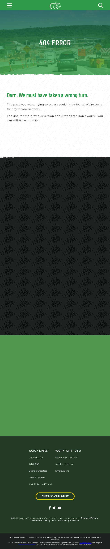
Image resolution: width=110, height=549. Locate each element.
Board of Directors (38, 470)
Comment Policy (40, 520)
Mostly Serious (70, 520)
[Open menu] (9, 5)
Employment (62, 470)
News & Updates (37, 477)
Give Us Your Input (55, 496)
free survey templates (27, 544)
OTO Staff (34, 464)
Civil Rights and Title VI (40, 484)
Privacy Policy (89, 518)
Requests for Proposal (66, 457)
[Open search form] (100, 5)
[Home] (55, 5)
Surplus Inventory (64, 464)
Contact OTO (36, 457)
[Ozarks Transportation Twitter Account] (54, 508)
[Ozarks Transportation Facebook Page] (50, 508)
